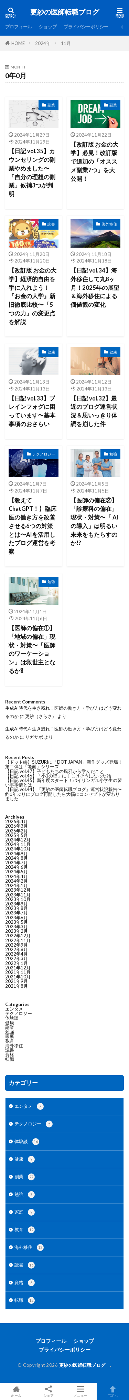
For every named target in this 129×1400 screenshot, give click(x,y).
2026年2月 (16, 830)
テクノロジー (43, 454)
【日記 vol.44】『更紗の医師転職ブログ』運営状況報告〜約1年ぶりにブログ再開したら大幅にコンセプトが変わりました (63, 793)
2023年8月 (16, 908)
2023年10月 (18, 899)
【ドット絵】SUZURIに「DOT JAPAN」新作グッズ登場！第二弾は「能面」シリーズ (63, 764)
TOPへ (113, 1391)
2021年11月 (18, 972)
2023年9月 (16, 903)
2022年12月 (18, 935)
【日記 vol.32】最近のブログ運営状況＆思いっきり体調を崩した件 (94, 411)
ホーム (16, 1391)
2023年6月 (16, 917)
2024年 (43, 43)
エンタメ (14, 1009)
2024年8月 (16, 858)
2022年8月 (16, 949)
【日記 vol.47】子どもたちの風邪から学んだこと (54, 771)
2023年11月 (18, 894)
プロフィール (18, 26)
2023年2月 (16, 931)
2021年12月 (18, 967)
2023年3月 (16, 926)
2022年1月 (16, 963)
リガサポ (34, 737)
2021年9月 (16, 981)
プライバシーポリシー (86, 26)
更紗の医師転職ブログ (66, 12)
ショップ (48, 26)
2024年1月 (16, 885)
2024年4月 (16, 876)
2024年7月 (16, 862)
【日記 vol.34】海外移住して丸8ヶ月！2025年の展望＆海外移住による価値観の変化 (95, 287)
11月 (66, 43)
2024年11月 (18, 844)
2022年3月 (16, 958)
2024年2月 (16, 881)
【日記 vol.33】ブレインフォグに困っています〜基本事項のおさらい (32, 411)
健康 (51, 352)
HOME (18, 43)
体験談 (12, 1018)
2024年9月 (16, 853)
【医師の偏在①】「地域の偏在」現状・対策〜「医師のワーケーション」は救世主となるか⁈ (32, 649)
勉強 (113, 454)
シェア (48, 1391)
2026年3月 (16, 826)
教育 (9, 1040)
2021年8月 (16, 986)
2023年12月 (18, 890)
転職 (9, 1059)
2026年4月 (16, 821)
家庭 (9, 1036)
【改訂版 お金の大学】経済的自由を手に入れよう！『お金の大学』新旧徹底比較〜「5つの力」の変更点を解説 (32, 296)
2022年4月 (16, 954)
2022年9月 (16, 945)
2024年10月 (18, 848)
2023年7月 (16, 912)
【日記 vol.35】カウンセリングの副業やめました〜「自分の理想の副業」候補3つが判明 (32, 172)
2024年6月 (16, 867)
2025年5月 (16, 835)
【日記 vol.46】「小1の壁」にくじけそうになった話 (58, 776)
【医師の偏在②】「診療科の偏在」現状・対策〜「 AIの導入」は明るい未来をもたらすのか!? (94, 522)
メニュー (81, 1391)
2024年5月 (16, 871)
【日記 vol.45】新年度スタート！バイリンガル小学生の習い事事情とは (63, 782)
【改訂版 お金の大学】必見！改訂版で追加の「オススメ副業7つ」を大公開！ (94, 161)
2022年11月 (18, 940)
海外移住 (109, 224)
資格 (9, 1054)
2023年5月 (16, 922)
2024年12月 (18, 839)
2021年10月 (18, 976)
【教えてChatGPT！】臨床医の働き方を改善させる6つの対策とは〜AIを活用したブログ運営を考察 (32, 526)
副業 (51, 105)
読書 (51, 224)
